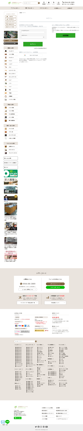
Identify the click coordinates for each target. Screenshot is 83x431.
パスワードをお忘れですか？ (40, 48)
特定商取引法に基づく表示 (61, 410)
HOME (21, 12)
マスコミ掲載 (44, 416)
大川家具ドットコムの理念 (47, 407)
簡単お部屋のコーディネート (48, 413)
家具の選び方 (44, 410)
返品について (59, 416)
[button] (33, 55)
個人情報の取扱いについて (61, 413)
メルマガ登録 (44, 418)
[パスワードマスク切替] (43, 37)
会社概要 (58, 407)
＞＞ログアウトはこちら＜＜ (62, 418)
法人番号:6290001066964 (20, 415)
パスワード (24, 35)
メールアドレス (25, 30)
